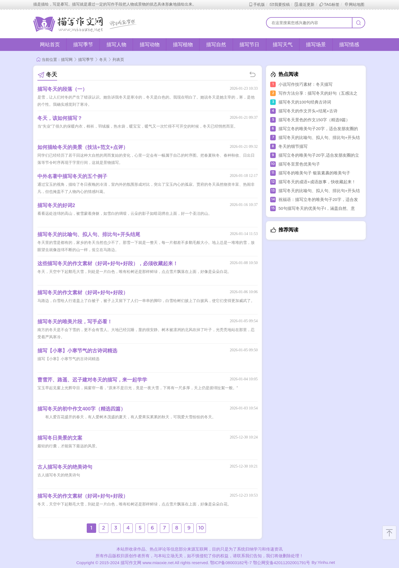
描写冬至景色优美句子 (299, 164)
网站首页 (50, 44)
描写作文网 (131, 562)
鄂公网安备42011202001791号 (281, 562)
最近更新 (304, 4)
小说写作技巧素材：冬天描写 (305, 84)
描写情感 (349, 44)
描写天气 (283, 44)
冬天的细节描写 (293, 146)
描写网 (67, 59)
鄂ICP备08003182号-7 (231, 562)
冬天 (103, 59)
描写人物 (116, 44)
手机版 (257, 4)
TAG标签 (329, 4)
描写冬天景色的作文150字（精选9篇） (314, 119)
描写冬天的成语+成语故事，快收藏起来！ (317, 181)
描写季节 (83, 44)
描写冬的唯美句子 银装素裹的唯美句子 (314, 173)
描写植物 (183, 44)
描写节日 (249, 44)
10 (201, 528)
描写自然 (216, 44)
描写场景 (316, 44)
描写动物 (150, 44)
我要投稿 (280, 4)
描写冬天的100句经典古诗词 (304, 102)
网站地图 (354, 4)
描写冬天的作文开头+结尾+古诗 (307, 111)
